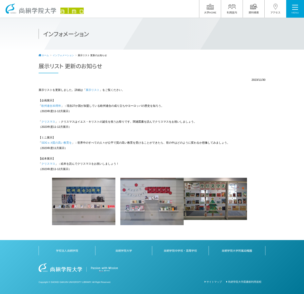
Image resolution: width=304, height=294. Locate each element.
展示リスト (93, 89)
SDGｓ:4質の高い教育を (56, 142)
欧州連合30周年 (51, 105)
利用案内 (232, 9)
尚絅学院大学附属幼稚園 (237, 251)
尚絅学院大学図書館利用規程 (244, 281)
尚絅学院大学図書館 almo (45, 9)
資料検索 (254, 9)
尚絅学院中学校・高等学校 (180, 251)
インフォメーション (63, 55)
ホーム (45, 55)
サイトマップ (214, 281)
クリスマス (48, 121)
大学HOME (210, 9)
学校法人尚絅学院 (67, 251)
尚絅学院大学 (123, 251)
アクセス (275, 9)
